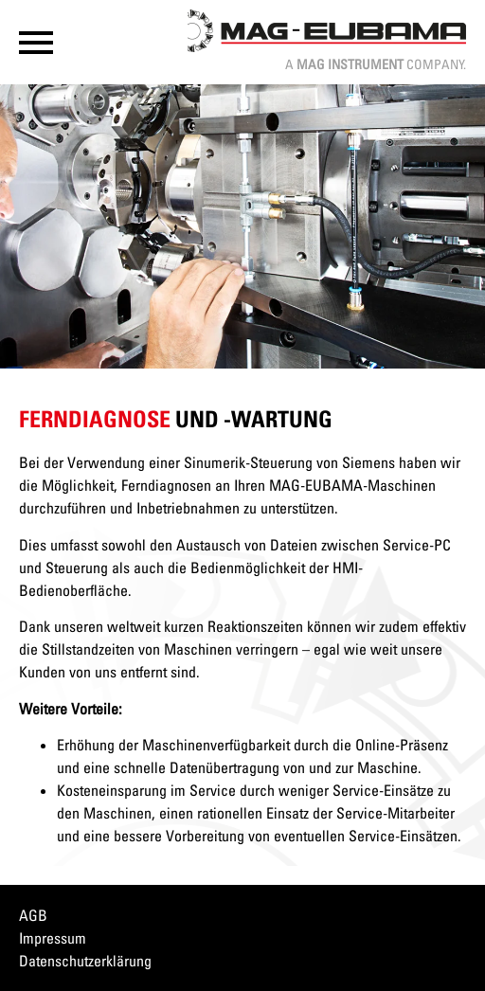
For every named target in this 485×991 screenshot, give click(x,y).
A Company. (375, 64)
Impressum (52, 937)
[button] (36, 42)
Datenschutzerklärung (85, 960)
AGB (33, 915)
